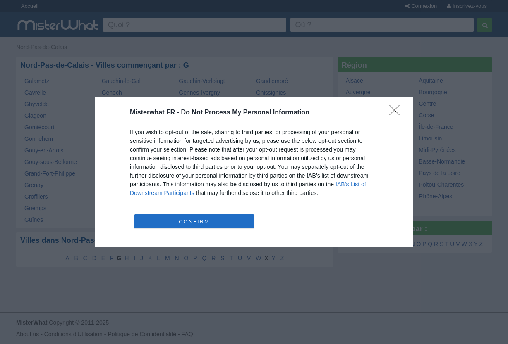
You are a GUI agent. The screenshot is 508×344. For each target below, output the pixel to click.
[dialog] (254, 172)
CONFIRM (194, 221)
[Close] (397, 113)
